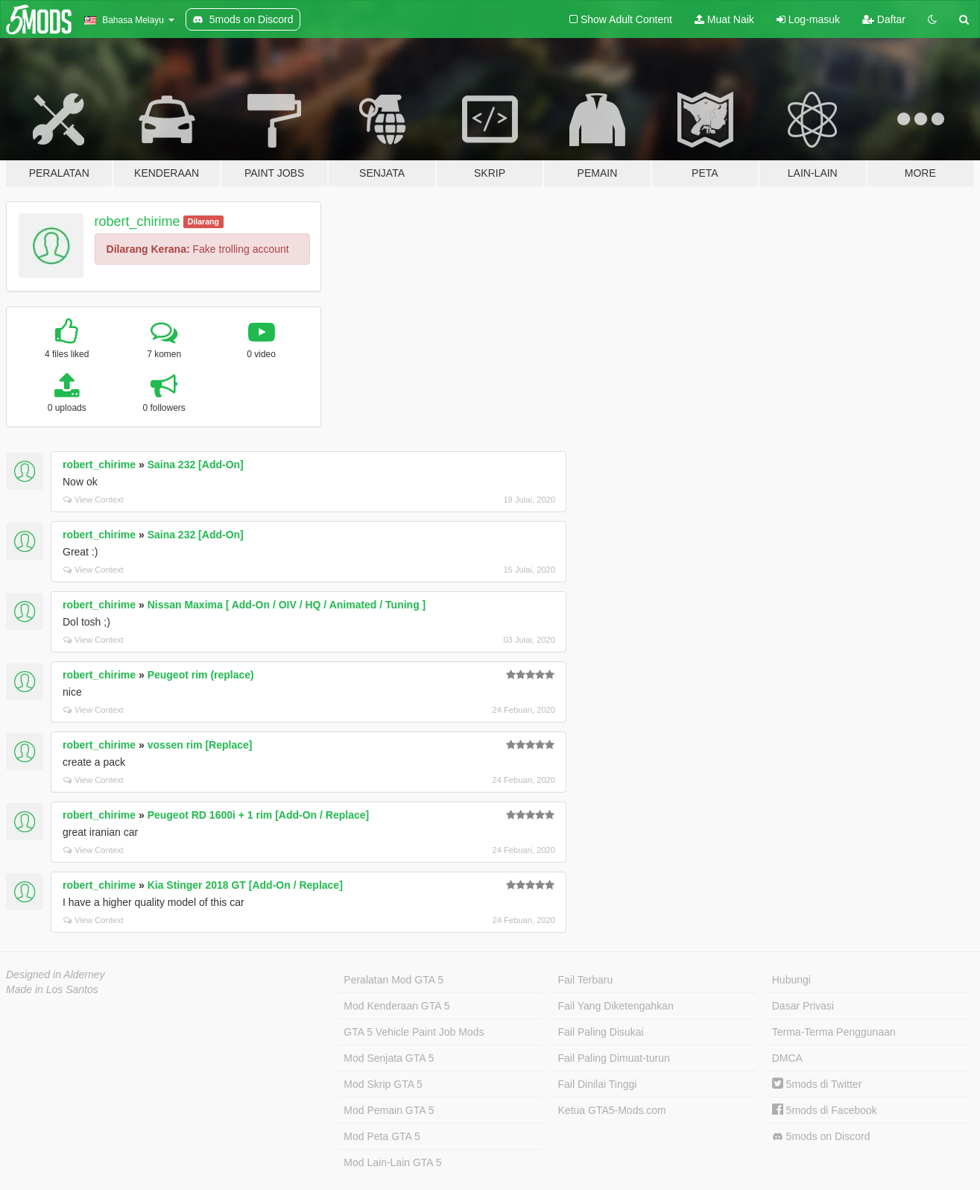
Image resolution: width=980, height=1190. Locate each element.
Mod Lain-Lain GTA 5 (392, 1162)
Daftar (883, 19)
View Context (93, 499)
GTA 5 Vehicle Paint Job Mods (414, 1032)
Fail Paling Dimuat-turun (614, 1058)
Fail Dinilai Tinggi (597, 1084)
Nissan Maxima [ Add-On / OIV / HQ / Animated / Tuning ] (287, 605)
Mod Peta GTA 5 (382, 1136)
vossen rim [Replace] (200, 745)
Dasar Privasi (803, 1006)
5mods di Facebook (824, 1110)
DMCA (787, 1058)
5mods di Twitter (817, 1084)
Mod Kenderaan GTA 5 (396, 1006)
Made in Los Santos (52, 989)
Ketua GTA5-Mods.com (612, 1110)
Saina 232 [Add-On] (196, 464)
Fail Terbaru (585, 980)
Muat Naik (724, 19)
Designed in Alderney (55, 974)
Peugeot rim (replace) (201, 675)
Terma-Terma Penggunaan (834, 1032)
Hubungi (791, 980)
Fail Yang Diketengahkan (616, 1006)
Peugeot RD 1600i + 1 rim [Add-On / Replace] (259, 815)
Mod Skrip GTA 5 (383, 1084)
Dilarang (203, 221)
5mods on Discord (821, 1136)
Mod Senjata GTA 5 (389, 1058)
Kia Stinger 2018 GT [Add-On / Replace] (245, 885)
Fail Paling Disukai (601, 1032)
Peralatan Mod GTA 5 (393, 980)
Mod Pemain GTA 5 (389, 1110)
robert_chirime (137, 221)
